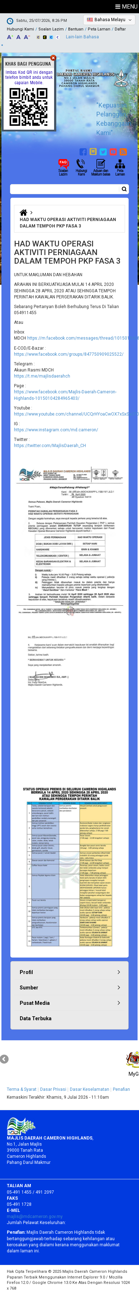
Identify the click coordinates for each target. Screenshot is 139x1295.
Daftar (120, 29)
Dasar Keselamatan (89, 1089)
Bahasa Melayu (110, 19)
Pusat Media (35, 1003)
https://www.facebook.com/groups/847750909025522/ (69, 354)
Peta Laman (99, 29)
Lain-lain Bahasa (82, 36)
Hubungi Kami (20, 29)
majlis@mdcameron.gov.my (35, 1216)
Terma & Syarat (22, 1089)
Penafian (121, 1089)
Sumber (29, 988)
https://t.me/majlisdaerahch (42, 376)
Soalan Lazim (51, 29)
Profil (26, 972)
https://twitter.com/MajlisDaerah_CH (50, 445)
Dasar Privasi (53, 1089)
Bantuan (75, 29)
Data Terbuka (36, 1018)
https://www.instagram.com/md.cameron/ (56, 429)
